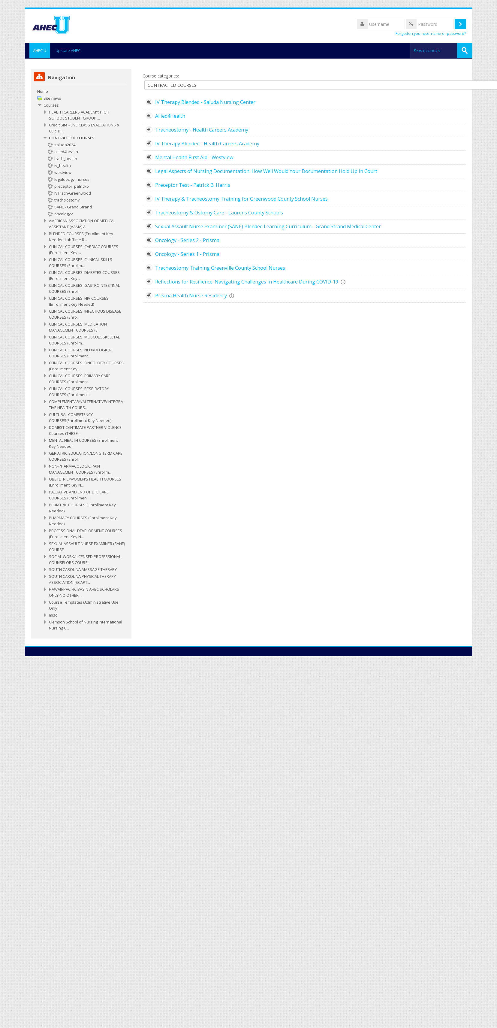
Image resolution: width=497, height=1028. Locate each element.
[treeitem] (81, 359)
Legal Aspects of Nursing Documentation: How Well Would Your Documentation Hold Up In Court (266, 170)
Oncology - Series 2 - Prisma (187, 239)
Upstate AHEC (68, 50)
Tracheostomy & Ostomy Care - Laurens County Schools (219, 212)
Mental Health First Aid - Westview (194, 156)
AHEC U (37, 50)
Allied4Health (170, 115)
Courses (51, 104)
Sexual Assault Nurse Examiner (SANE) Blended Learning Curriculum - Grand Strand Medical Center (268, 226)
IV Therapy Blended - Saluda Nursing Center (205, 101)
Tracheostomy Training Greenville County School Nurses (220, 267)
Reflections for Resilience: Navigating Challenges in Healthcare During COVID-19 (246, 281)
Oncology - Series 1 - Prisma (187, 253)
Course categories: (161, 75)
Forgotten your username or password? (431, 33)
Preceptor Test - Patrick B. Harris (192, 184)
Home (42, 90)
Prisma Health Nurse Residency (191, 295)
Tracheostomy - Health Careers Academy (201, 129)
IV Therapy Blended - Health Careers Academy (207, 143)
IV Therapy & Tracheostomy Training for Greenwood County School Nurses (241, 198)
